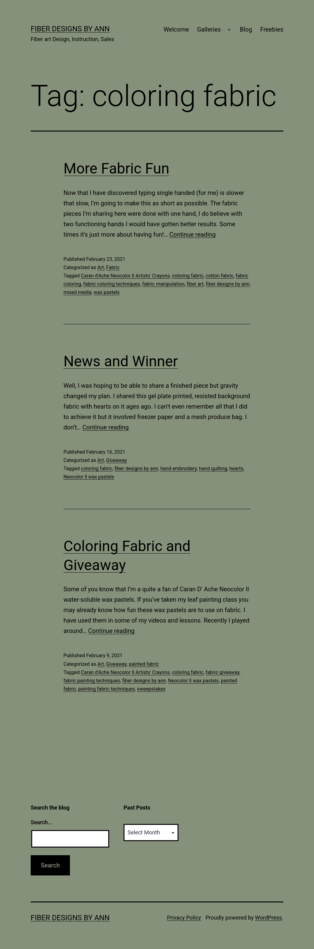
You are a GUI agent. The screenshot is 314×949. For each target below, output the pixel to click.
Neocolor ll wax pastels (88, 477)
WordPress (268, 917)
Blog (246, 29)
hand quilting (213, 468)
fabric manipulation (163, 284)
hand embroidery (178, 468)
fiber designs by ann (227, 284)
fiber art (195, 284)
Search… (41, 822)
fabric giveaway (222, 672)
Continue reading (192, 234)
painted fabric (144, 664)
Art (100, 267)
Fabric (113, 267)
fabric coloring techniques (111, 284)
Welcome (176, 29)
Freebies (271, 29)
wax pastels (106, 292)
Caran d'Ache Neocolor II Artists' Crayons (125, 276)
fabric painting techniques (91, 681)
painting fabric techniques (106, 689)
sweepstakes (151, 689)
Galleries (208, 29)
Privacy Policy (184, 917)
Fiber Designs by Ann (70, 29)
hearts (236, 468)
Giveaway (116, 460)
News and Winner (120, 361)
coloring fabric (188, 276)
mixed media (77, 292)
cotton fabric (220, 276)
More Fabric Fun (116, 168)
